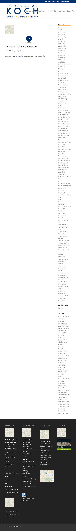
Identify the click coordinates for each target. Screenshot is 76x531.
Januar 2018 (62, 411)
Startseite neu (63, 225)
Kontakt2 (61, 204)
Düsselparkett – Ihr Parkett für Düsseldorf (64, 144)
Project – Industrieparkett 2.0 (63, 220)
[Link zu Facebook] (73, 1)
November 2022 (63, 358)
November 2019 (63, 390)
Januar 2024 (62, 340)
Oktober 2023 (62, 342)
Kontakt (60, 202)
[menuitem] (29, 11)
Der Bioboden (62, 78)
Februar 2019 (62, 399)
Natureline (61, 213)
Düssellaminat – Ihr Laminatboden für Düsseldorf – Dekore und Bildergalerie (64, 135)
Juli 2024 (61, 335)
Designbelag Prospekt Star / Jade (63, 103)
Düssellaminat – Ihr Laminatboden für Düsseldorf (64, 117)
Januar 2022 (62, 367)
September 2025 (63, 317)
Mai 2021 (61, 376)
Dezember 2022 (63, 356)
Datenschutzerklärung (65, 76)
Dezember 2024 (63, 326)
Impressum (62, 190)
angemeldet (16, 56)
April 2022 (61, 365)
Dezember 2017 (63, 413)
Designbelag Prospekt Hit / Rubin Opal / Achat (64, 91)
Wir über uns (62, 300)
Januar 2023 (62, 353)
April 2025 (61, 319)
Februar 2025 (62, 324)
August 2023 (62, 344)
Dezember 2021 (63, 369)
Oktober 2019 (62, 392)
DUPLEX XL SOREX (64, 112)
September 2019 (63, 395)
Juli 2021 (61, 374)
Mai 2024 (61, 337)
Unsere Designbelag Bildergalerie (62, 266)
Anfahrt (60, 30)
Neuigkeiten (62, 308)
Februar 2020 (62, 386)
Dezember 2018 (63, 402)
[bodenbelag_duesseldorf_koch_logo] (22, 11)
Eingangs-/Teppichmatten (66, 176)
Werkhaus (61, 298)
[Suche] (73, 11)
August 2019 (62, 397)
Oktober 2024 (62, 331)
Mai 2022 (61, 363)
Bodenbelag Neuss (64, 64)
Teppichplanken (63, 241)
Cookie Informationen (11, 492)
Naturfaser (62, 215)
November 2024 (63, 328)
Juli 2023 (61, 347)
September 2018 (63, 406)
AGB (59, 28)
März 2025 (61, 321)
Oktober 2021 (62, 372)
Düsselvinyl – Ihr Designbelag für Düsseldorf (63, 167)
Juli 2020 (61, 381)
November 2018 (63, 404)
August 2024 (62, 333)
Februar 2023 (62, 351)
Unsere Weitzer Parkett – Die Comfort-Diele (63, 279)
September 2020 (63, 379)
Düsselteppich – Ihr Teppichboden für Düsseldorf (64, 160)
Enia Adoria (62, 179)
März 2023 (61, 349)
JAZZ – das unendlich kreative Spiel (64, 195)
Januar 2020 (62, 388)
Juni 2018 (61, 408)
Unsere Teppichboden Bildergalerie (63, 273)
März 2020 (61, 383)
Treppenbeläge (63, 243)
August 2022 (62, 360)
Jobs (59, 199)
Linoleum (61, 211)
